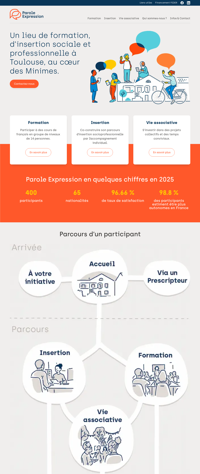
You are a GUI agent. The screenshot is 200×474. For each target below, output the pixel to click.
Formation (94, 18)
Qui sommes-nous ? (154, 18)
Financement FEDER (166, 3)
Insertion (110, 18)
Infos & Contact (180, 18)
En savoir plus (38, 152)
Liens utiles (146, 3)
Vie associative (129, 18)
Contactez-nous (24, 83)
